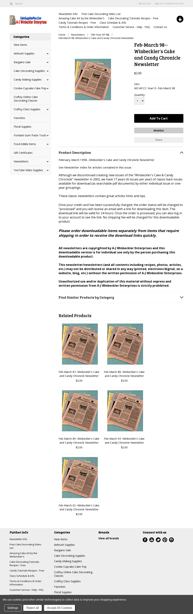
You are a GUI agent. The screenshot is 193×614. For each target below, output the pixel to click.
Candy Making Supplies (28, 79)
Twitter (158, 538)
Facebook (145, 538)
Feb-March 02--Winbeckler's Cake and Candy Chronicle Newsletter (79, 506)
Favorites (19, 118)
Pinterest (164, 538)
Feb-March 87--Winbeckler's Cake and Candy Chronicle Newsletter (79, 373)
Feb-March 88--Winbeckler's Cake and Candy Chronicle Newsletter (124, 373)
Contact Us (160, 27)
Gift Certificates (23, 152)
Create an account (174, 3)
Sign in (158, 3)
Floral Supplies (22, 126)
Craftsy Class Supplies (27, 109)
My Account (145, 3)
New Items (20, 45)
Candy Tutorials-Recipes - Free (77, 22)
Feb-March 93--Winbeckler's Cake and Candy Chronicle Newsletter (124, 439)
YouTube (151, 538)
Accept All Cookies (59, 607)
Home (62, 34)
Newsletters (21, 161)
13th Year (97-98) (99, 34)
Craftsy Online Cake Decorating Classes (26, 98)
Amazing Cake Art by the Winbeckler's (81, 18)
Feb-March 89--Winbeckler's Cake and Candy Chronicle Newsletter (79, 439)
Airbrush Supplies (24, 53)
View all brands (108, 537)
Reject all (32, 607)
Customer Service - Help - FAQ (131, 27)
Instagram (171, 538)
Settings (12, 607)
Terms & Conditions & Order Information (84, 27)
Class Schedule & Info (113, 22)
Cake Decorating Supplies (29, 71)
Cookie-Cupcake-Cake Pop (30, 88)
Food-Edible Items (25, 144)
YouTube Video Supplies (28, 170)
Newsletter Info (68, 14)
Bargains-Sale (22, 62)
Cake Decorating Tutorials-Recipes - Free (133, 18)
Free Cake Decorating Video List (101, 14)
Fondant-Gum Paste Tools (30, 135)
